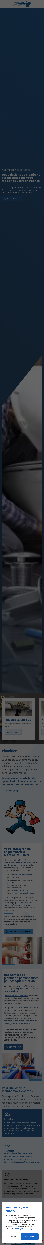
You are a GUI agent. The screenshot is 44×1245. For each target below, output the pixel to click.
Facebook (26, 1229)
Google (17, 1229)
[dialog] (22, 1222)
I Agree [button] (29, 1236)
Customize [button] (13, 1236)
